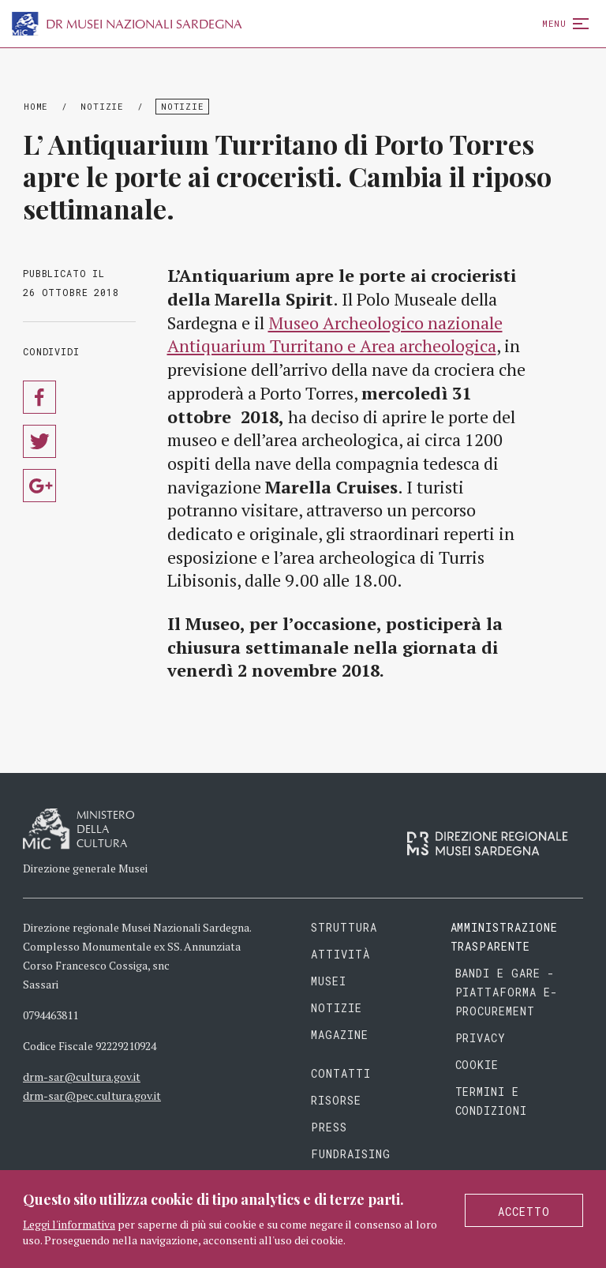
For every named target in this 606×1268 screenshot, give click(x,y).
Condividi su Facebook (39, 397)
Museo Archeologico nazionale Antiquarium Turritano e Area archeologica (335, 334)
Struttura (344, 927)
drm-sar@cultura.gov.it (81, 1076)
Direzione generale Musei (85, 868)
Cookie (477, 1064)
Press (329, 1127)
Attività (340, 954)
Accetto (524, 1211)
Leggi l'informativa (69, 1224)
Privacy (481, 1037)
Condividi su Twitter (39, 441)
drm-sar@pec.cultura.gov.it (92, 1095)
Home (36, 106)
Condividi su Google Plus (39, 485)
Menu (562, 23)
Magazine (339, 1034)
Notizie (101, 106)
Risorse (336, 1100)
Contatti (341, 1073)
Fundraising (351, 1153)
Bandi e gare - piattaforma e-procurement (507, 992)
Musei (328, 981)
